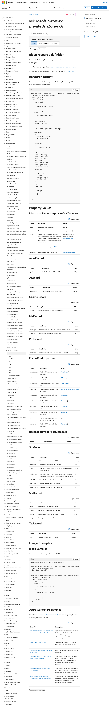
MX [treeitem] (10, 355)
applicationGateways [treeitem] (13, 155)
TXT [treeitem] (10, 366)
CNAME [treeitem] (11, 352)
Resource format (90, 21)
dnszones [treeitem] (10, 210)
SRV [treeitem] (10, 363)
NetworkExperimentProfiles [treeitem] (15, 291)
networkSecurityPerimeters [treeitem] (15, 319)
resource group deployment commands (62, 67)
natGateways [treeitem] (11, 288)
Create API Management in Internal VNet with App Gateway (40, 657)
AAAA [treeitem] (10, 349)
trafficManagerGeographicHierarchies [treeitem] (16, 412)
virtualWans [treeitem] (10, 452)
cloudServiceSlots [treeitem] (12, 177)
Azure (36, 14)
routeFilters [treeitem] (10, 388)
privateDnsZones (68, 239)
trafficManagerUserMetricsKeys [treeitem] (16, 421)
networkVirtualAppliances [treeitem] (14, 324)
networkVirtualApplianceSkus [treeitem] (15, 330)
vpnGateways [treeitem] (11, 458)
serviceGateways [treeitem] (12, 408)
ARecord (63, 378)
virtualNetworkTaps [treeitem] (12, 444)
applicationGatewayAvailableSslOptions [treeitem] (16, 146)
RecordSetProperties (69, 253)
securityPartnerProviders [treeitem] (14, 399)
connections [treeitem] (10, 180)
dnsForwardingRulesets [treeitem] (14, 191)
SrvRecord (64, 412)
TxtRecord (64, 424)
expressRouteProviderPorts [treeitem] (15, 246)
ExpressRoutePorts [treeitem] (12, 238)
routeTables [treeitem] (10, 394)
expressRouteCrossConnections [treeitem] (16, 224)
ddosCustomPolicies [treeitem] (13, 185)
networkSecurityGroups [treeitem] (14, 313)
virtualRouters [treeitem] (11, 446)
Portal (87, 8)
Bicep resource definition (93, 18)
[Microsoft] (3, 2)
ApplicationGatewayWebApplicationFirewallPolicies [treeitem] (16, 162)
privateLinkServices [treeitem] (12, 377)
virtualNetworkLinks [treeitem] (14, 369)
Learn (30, 14)
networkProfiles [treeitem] (11, 310)
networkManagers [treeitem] (12, 305)
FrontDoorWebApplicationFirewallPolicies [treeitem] (16, 261)
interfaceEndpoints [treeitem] (12, 265)
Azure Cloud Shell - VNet (37, 643)
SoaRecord (64, 407)
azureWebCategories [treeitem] (13, 171)
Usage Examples (90, 26)
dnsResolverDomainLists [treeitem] (14, 197)
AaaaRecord (64, 372)
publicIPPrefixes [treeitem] (11, 385)
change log (70, 71)
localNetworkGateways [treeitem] (14, 279)
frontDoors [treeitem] (10, 255)
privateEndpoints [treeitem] (12, 371)
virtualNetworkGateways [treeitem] (14, 432)
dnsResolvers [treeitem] (11, 205)
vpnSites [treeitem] (9, 469)
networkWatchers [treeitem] (12, 332)
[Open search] (100, 2)
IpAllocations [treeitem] (11, 268)
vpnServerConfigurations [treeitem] (14, 463)
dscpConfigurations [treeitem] (13, 216)
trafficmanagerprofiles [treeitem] (13, 416)
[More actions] (78, 14)
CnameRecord (65, 383)
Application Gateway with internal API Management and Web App (41, 632)
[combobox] (13, 17)
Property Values (90, 23)
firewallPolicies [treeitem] (11, 249)
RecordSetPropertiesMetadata (70, 389)
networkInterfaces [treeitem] (12, 296)
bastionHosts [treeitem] (11, 174)
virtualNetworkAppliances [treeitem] (14, 430)
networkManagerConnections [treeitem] (16, 302)
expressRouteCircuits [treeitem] (13, 219)
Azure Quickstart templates (48, 615)
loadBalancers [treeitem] (11, 274)
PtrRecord (64, 401)
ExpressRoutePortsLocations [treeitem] (15, 244)
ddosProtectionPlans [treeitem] (13, 188)
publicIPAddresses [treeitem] (12, 383)
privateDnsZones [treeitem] (12, 341)
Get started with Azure (99, 8)
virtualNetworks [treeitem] (11, 438)
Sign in (105, 2)
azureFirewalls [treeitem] (11, 169)
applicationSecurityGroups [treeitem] (15, 166)
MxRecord (64, 395)
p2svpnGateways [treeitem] (12, 338)
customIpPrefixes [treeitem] (12, 183)
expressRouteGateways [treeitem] (14, 232)
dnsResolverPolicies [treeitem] (12, 199)
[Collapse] (24, 13)
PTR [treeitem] (10, 358)
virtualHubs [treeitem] (10, 424)
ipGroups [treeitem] (9, 271)
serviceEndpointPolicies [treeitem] (14, 402)
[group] (54, 147)
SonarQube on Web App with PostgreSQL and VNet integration (40, 677)
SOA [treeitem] (10, 360)
